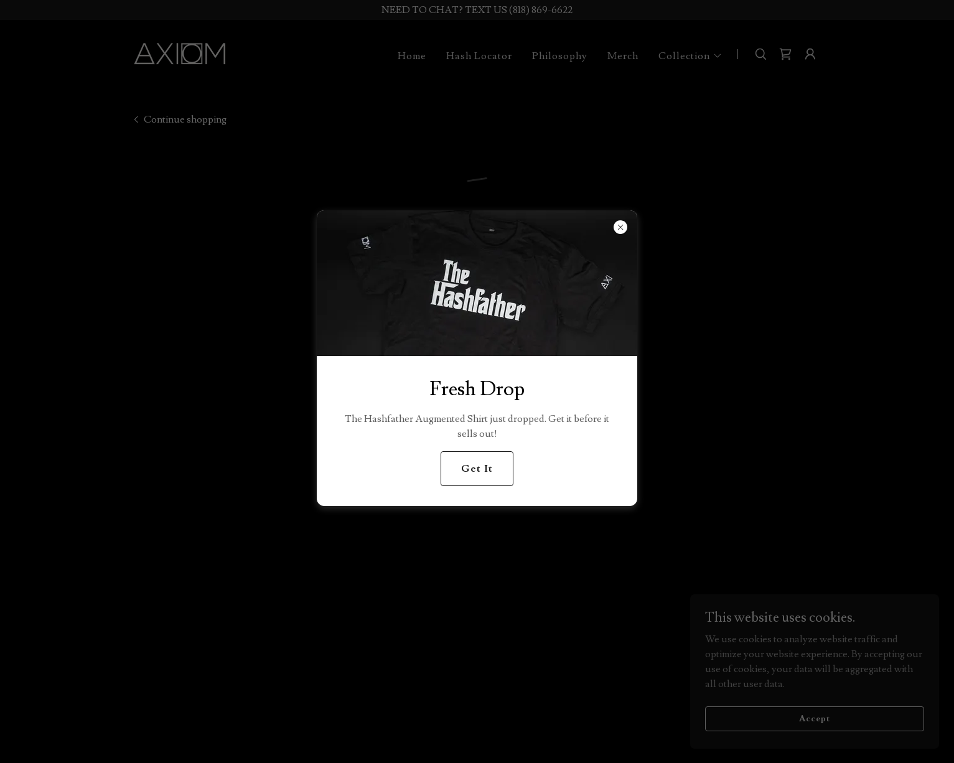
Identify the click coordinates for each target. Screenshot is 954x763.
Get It (476, 468)
